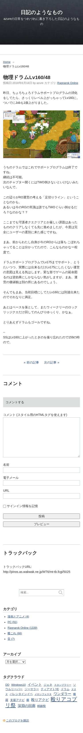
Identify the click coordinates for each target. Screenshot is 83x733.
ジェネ (48, 684)
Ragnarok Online (67, 83)
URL (6, 490)
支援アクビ (17, 700)
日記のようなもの (42, 12)
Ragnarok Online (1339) (22, 627)
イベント (35, 684)
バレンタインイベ (21, 694)
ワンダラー (62, 694)
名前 (6, 464)
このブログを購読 (17, 720)
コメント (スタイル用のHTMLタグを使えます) (35, 415)
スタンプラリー (62, 685)
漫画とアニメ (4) (18, 616)
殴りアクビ (40, 700)
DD (7, 684)
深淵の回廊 (26, 706)
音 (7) (11, 638)
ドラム (65, 689)
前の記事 (33, 362)
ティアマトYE (50, 689)
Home (7, 62)
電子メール (11, 477)
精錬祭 (41, 706)
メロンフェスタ (43, 694)
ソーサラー (32, 689)
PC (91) (12, 622)
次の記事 (50, 362)
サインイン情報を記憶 (22, 506)
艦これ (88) (15, 633)
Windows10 (18, 684)
